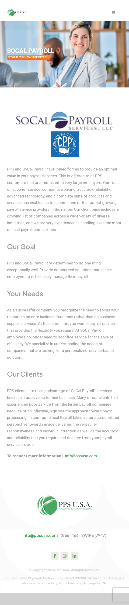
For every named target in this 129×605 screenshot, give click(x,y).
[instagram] (64, 556)
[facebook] (55, 556)
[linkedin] (74, 556)
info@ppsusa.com (81, 456)
